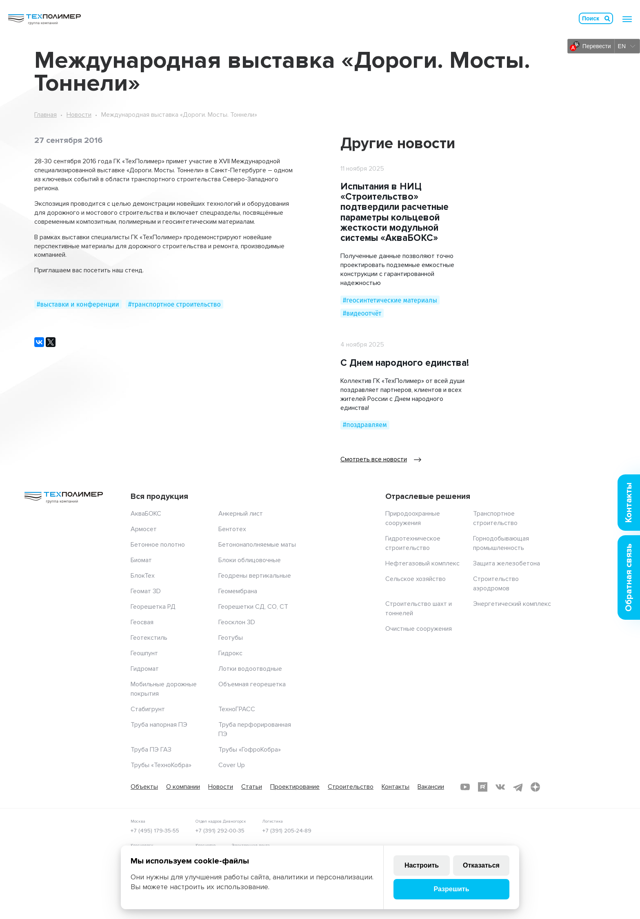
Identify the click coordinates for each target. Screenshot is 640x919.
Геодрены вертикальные (254, 576)
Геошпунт (144, 653)
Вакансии (431, 787)
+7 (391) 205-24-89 (286, 830)
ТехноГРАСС (236, 709)
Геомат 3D (146, 591)
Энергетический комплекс (512, 604)
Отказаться (481, 865)
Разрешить (451, 889)
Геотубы (230, 638)
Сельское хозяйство (415, 579)
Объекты (144, 787)
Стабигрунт (148, 709)
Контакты (395, 787)
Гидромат (145, 669)
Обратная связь (628, 577)
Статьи (251, 787)
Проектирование (295, 787)
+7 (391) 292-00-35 (220, 830)
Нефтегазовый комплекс (422, 563)
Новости (79, 115)
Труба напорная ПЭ (159, 725)
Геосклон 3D (236, 622)
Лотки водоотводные (250, 669)
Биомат (141, 560)
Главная (45, 115)
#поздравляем (365, 425)
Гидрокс (230, 653)
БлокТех (143, 576)
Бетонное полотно (158, 545)
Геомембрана (237, 591)
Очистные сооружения (418, 629)
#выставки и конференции (78, 304)
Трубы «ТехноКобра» (161, 765)
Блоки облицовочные (249, 560)
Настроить (421, 865)
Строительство (350, 787)
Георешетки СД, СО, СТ (253, 607)
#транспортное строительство (174, 304)
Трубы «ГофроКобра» (249, 749)
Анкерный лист (240, 514)
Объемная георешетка (252, 684)
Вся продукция (159, 496)
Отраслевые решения (427, 496)
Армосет (144, 529)
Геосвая (142, 622)
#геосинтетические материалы (390, 300)
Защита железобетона (506, 563)
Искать (607, 18)
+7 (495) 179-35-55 (155, 830)
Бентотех (232, 529)
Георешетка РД (153, 607)
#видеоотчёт (362, 313)
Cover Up (231, 765)
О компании (183, 787)
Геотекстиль (149, 638)
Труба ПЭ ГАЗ (151, 749)
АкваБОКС (146, 514)
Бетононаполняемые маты (257, 545)
